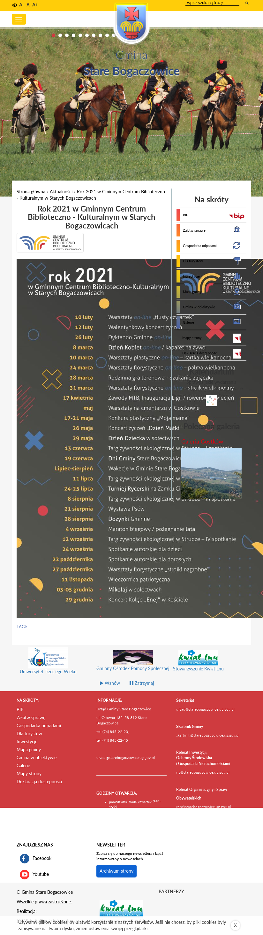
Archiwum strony (116, 871)
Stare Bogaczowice (132, 71)
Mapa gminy (192, 292)
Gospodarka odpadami (200, 245)
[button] (15, 5)
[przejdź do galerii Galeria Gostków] (211, 473)
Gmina (131, 54)
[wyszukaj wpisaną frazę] (247, 2)
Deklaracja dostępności (200, 353)
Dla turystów (193, 261)
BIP (185, 215)
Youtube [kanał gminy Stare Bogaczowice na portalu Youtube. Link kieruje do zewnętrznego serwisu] (34, 874)
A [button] (28, 4)
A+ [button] (35, 4)
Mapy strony (192, 338)
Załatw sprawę (194, 230)
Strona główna (31, 191)
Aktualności (61, 191)
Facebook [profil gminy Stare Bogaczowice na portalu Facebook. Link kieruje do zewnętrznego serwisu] (35, 858)
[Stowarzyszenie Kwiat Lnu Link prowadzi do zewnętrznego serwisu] (121, 908)
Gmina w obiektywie (199, 307)
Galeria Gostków (202, 441)
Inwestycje (191, 276)
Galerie (188, 322)
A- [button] (21, 4)
